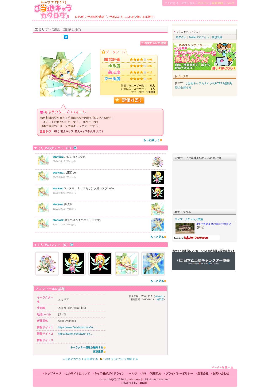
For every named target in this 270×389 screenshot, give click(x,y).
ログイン (203, 3)
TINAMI (143, 382)
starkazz (58, 156)
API (143, 373)
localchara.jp (134, 379)
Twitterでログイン (199, 37)
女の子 (100, 131)
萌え (56, 131)
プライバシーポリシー (179, 373)
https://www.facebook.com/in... (76, 327)
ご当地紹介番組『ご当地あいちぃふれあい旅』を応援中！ (120, 16)
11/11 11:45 (59, 224)
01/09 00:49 (59, 177)
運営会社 (202, 373)
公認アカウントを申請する (80, 359)
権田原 (160, 299)
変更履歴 (98, 351)
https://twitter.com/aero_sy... (75, 333)
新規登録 (217, 3)
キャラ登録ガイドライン (109, 373)
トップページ (53, 373)
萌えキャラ (67, 131)
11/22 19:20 (59, 193)
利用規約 (155, 373)
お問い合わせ (221, 373)
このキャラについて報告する (120, 359)
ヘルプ (230, 3)
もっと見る (157, 236)
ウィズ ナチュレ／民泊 (189, 219)
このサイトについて (77, 373)
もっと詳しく (151, 140)
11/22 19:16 (59, 208)
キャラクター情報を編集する (86, 347)
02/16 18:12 (59, 161)
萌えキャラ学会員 (85, 131)
